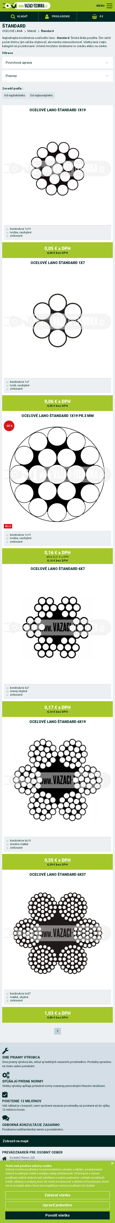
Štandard (47, 31)
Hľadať (22, 16)
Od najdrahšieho (14, 95)
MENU (100, 5)
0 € (101, 16)
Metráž (31, 31)
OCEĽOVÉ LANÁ (12, 31)
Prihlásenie (61, 16)
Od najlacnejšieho (41, 95)
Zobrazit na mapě (16, 1141)
